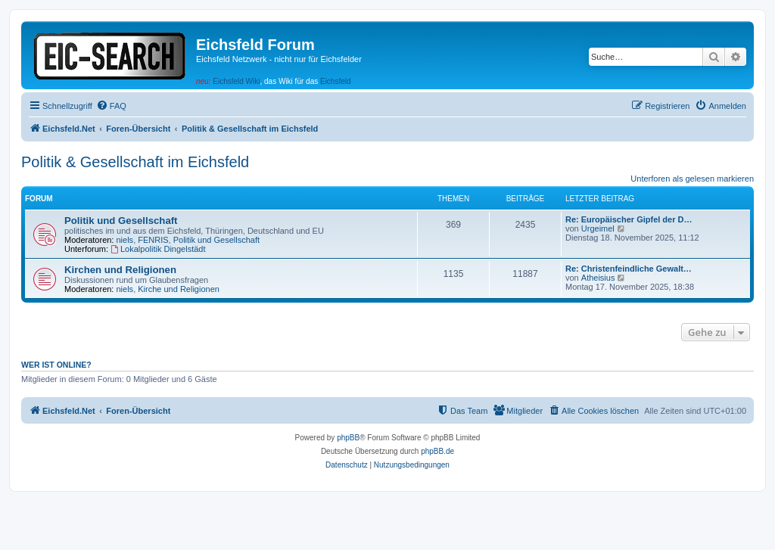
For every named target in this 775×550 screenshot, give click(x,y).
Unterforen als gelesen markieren (692, 178)
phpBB (348, 437)
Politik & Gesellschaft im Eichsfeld (135, 162)
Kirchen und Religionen (120, 269)
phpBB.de (437, 451)
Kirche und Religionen (178, 289)
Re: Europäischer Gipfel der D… (628, 219)
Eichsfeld (335, 81)
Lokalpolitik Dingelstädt (157, 248)
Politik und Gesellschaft (121, 220)
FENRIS (153, 239)
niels (125, 239)
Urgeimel (598, 228)
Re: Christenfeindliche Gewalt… (628, 268)
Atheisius (598, 277)
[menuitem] (111, 106)
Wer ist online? (56, 364)
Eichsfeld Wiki (236, 81)
